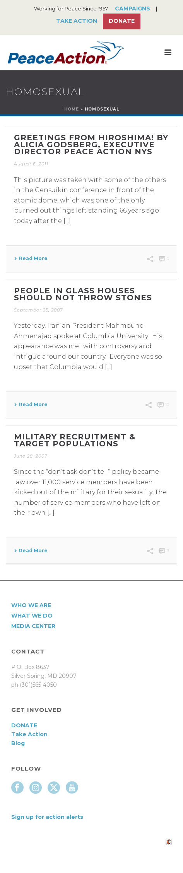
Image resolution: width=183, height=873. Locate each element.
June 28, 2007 (30, 456)
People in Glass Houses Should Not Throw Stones (83, 294)
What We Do (32, 615)
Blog (18, 743)
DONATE (24, 725)
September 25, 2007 (38, 310)
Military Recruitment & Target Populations (74, 440)
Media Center (33, 626)
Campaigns (132, 8)
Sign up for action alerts (47, 816)
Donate (122, 20)
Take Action (76, 20)
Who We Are (31, 605)
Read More (31, 258)
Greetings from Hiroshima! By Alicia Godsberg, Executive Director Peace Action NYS (91, 144)
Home (71, 109)
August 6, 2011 (31, 164)
